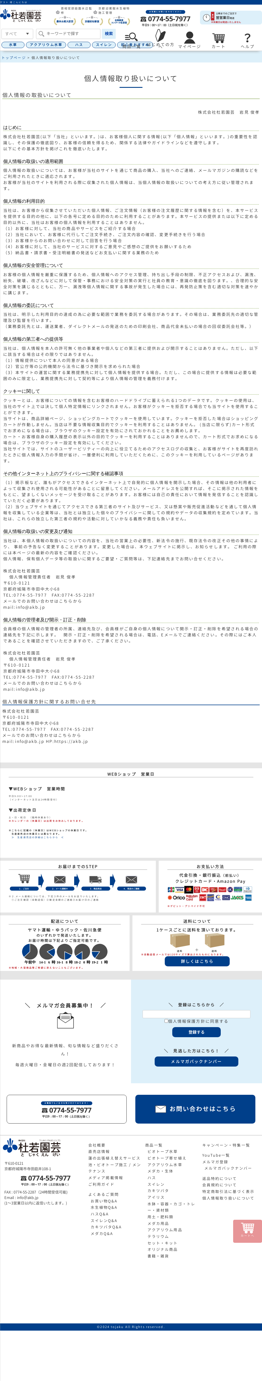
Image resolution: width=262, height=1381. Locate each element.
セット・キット (162, 1243)
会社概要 (97, 1145)
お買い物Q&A (104, 1201)
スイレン (104, 44)
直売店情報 (99, 1151)
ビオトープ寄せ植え (167, 1158)
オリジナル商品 (162, 1249)
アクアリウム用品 (164, 1229)
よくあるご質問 (103, 1194)
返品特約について (219, 1178)
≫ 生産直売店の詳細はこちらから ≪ (36, 837)
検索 (109, 33)
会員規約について (219, 1184)
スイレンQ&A (104, 1220)
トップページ (13, 57)
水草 (13, 44)
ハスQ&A (100, 1214)
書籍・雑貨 (158, 1256)
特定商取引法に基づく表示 (228, 1191)
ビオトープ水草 (162, 1151)
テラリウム (158, 1236)
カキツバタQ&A (106, 1227)
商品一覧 (153, 1145)
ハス (79, 44)
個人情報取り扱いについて (228, 1198)
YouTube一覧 (216, 1155)
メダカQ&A (102, 1233)
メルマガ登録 (215, 1161)
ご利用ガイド (101, 1184)
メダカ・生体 (160, 1171)
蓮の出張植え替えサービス (114, 1158)
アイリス (156, 1197)
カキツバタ (158, 1190)
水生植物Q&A (104, 1207)
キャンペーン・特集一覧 (226, 1145)
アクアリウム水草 (46, 44)
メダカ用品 (158, 1223)
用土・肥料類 (160, 1216)
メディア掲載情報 (105, 1177)
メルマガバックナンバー (228, 1168)
